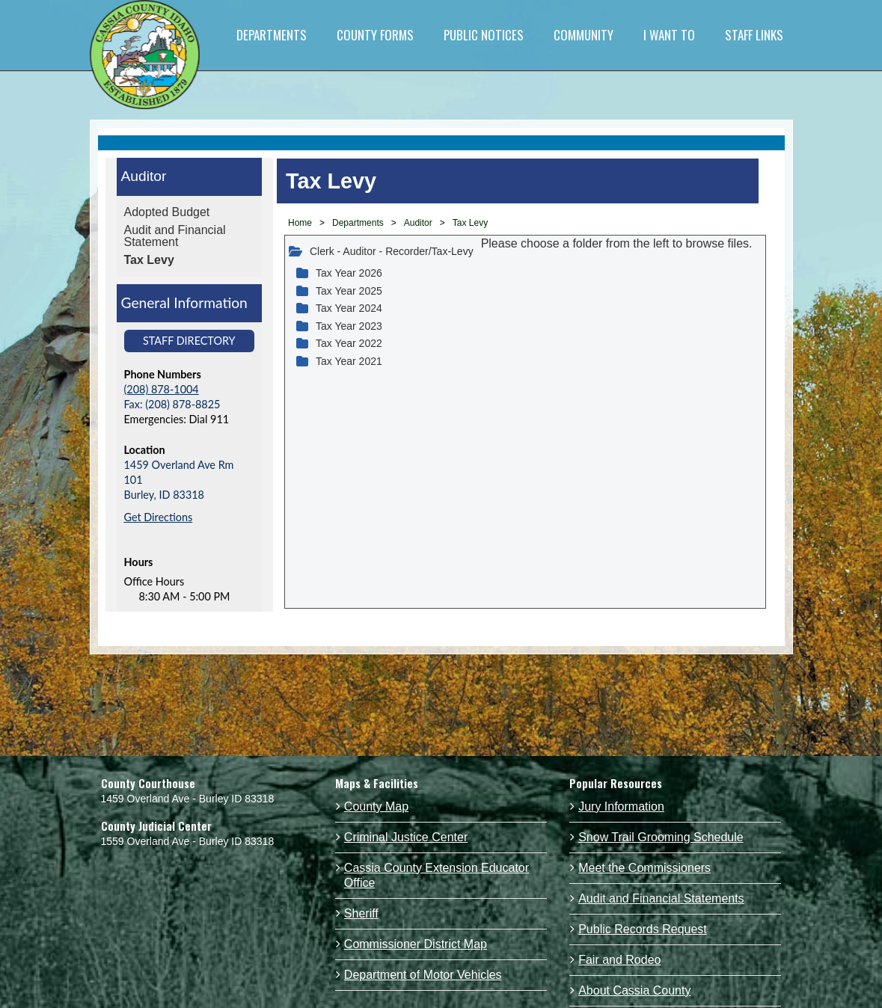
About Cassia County (634, 990)
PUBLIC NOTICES (484, 34)
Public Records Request (642, 929)
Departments (358, 223)
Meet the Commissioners (644, 867)
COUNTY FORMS (375, 34)
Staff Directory (189, 340)
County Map (376, 806)
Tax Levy (149, 259)
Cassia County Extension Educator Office (436, 875)
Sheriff (361, 913)
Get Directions (158, 517)
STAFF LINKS (754, 34)
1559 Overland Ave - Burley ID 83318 (188, 841)
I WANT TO (669, 34)
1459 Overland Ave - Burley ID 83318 (188, 799)
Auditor (144, 176)
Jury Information (621, 806)
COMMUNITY (583, 34)
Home (300, 223)
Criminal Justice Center (406, 837)
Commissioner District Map (415, 944)
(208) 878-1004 (161, 389)
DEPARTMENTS (271, 34)
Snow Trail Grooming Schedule (661, 837)
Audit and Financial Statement (175, 236)
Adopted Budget (167, 212)
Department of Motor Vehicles (423, 974)
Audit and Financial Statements (661, 898)
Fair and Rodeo (619, 959)
